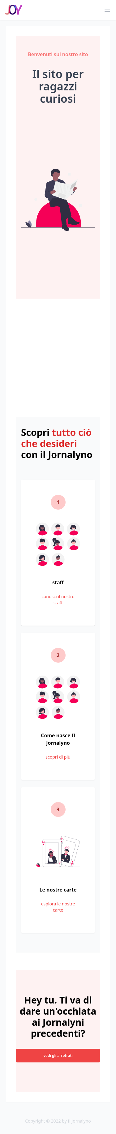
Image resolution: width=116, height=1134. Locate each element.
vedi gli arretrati (57, 1055)
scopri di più (57, 757)
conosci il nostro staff (58, 600)
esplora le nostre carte (58, 907)
